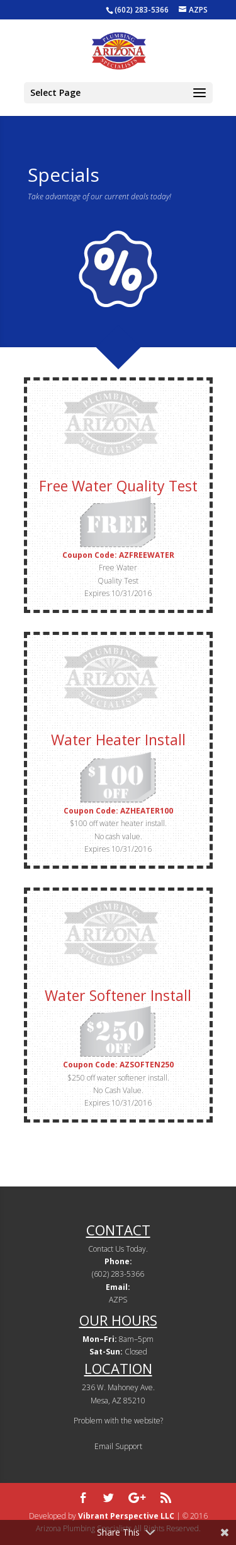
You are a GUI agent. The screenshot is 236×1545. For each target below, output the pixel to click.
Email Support (118, 1446)
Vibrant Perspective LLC (126, 1516)
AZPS (118, 1299)
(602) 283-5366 (142, 9)
